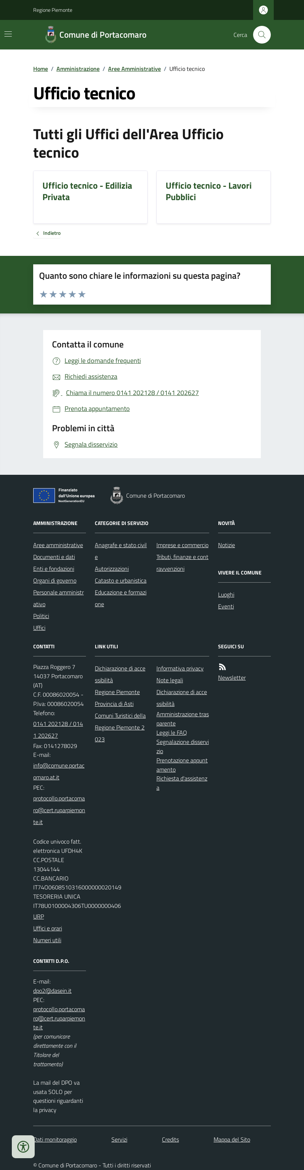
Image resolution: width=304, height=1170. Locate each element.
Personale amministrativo (58, 598)
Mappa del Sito (232, 1139)
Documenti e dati (54, 556)
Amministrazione (78, 68)
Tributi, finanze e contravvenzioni (182, 562)
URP (38, 916)
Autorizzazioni (112, 568)
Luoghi (226, 594)
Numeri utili (47, 940)
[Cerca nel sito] (259, 35)
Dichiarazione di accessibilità (120, 674)
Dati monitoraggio (55, 1139)
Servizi (119, 1139)
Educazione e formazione (120, 598)
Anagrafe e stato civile (121, 551)
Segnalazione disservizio (182, 746)
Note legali (169, 680)
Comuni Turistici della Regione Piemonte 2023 (120, 727)
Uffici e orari (47, 928)
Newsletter (232, 677)
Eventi (226, 606)
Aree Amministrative (134, 68)
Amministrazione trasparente (182, 719)
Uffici (39, 627)
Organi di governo (54, 580)
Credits (170, 1139)
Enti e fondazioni (53, 568)
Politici (41, 615)
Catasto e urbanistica (120, 580)
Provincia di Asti (114, 703)
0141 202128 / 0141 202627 (58, 729)
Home (40, 68)
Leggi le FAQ (171, 732)
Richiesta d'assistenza (181, 783)
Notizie (226, 545)
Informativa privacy (180, 668)
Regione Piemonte (52, 10)
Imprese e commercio (182, 545)
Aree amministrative (58, 545)
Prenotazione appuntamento (182, 765)
